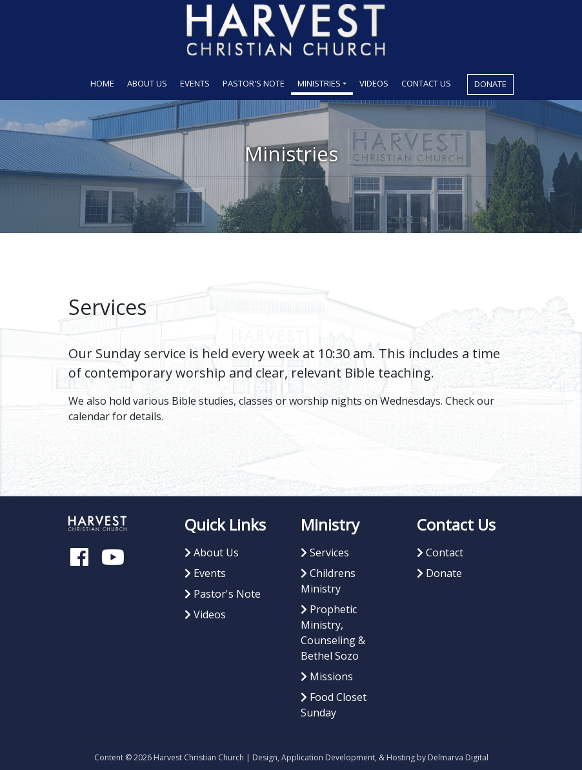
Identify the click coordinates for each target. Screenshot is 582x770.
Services (325, 552)
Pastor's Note (254, 83)
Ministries (319, 83)
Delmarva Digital (458, 757)
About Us (147, 83)
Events (195, 83)
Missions (327, 676)
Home (105, 83)
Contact (440, 552)
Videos (373, 83)
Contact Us (426, 83)
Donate (490, 84)
